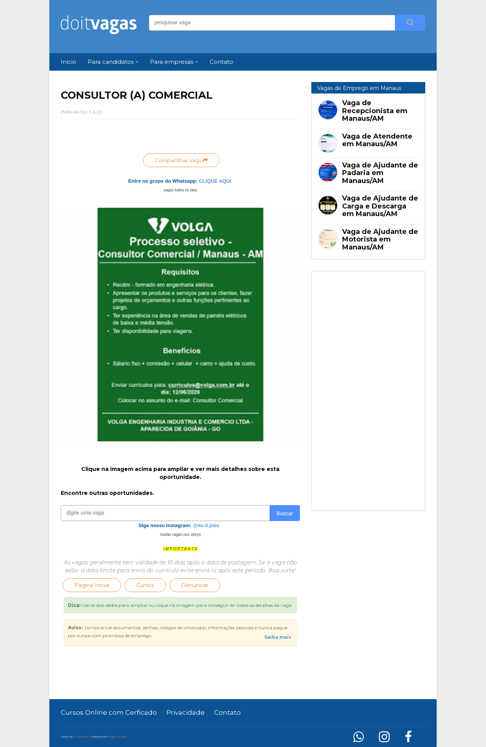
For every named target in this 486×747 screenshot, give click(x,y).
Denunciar (194, 585)
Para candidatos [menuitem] (111, 61)
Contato (227, 712)
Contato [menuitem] (221, 61)
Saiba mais (277, 637)
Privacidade (185, 712)
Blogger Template (117, 736)
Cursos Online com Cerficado (109, 712)
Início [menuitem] (68, 61)
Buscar (284, 513)
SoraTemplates (82, 736)
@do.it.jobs (206, 525)
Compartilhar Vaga (181, 160)
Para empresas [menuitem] (171, 61)
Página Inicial (91, 585)
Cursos (145, 585)
